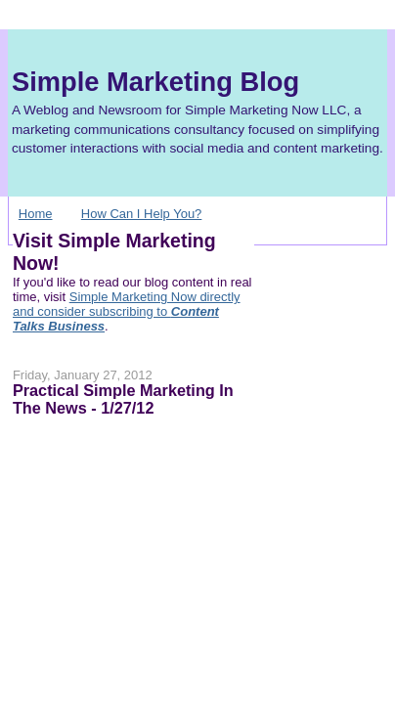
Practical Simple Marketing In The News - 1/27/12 (123, 399)
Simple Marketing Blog (155, 81)
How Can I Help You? (141, 213)
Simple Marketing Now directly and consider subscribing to (127, 311)
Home (36, 213)
